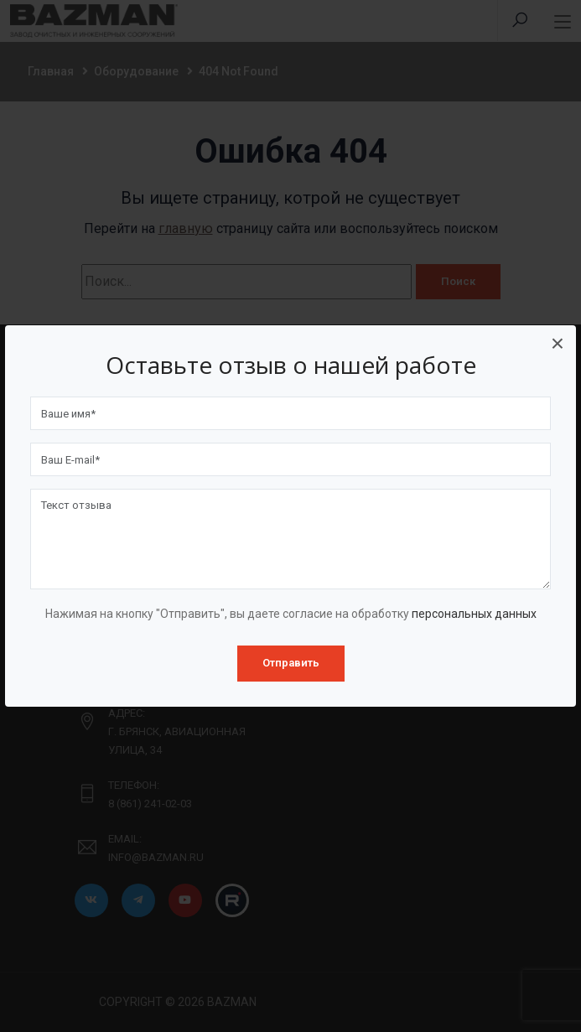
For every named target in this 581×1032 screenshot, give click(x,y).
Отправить (290, 662)
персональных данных (474, 613)
